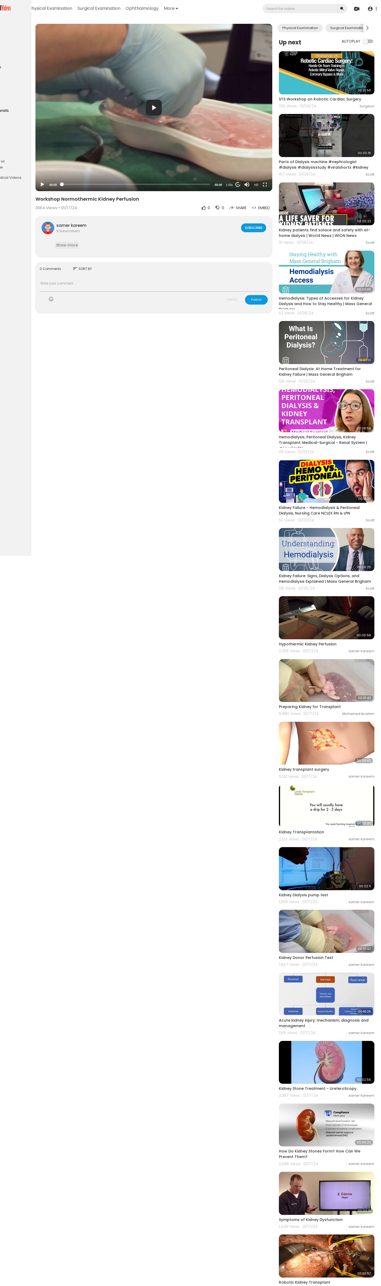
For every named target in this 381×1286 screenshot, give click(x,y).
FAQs (11, 155)
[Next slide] (367, 28)
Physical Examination (103, 8)
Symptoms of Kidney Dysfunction (323, 1122)
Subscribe (266, 228)
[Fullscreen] (277, 184)
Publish (269, 299)
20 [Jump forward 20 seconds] (251, 184)
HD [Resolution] (269, 184)
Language (37, 167)
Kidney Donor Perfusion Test (319, 883)
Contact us (16, 167)
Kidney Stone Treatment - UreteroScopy (330, 1003)
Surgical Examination (152, 8)
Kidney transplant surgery (317, 712)
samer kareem (114, 225)
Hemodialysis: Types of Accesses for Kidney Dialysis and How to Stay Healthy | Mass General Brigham (331, 285)
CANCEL (245, 299)
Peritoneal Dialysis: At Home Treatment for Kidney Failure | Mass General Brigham (333, 347)
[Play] (85, 184)
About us (39, 161)
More (224, 8)
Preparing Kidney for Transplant (322, 656)
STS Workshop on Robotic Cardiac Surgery (333, 93)
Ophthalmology (195, 8)
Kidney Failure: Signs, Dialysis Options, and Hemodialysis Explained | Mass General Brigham (332, 539)
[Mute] (259, 184)
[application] (181, 107)
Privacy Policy (18, 161)
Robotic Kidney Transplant (317, 1179)
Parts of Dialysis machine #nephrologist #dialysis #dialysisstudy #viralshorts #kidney (330, 156)
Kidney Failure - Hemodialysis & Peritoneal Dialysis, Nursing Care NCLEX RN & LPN (332, 474)
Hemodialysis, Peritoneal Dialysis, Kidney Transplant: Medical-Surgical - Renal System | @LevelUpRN (330, 412)
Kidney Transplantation (314, 769)
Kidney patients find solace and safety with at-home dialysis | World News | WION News (332, 220)
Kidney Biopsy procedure (316, 1236)
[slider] (164, 184)
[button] (371, 9)
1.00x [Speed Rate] (242, 184)
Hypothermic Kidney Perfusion (320, 598)
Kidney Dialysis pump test (316, 826)
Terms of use (29, 155)
